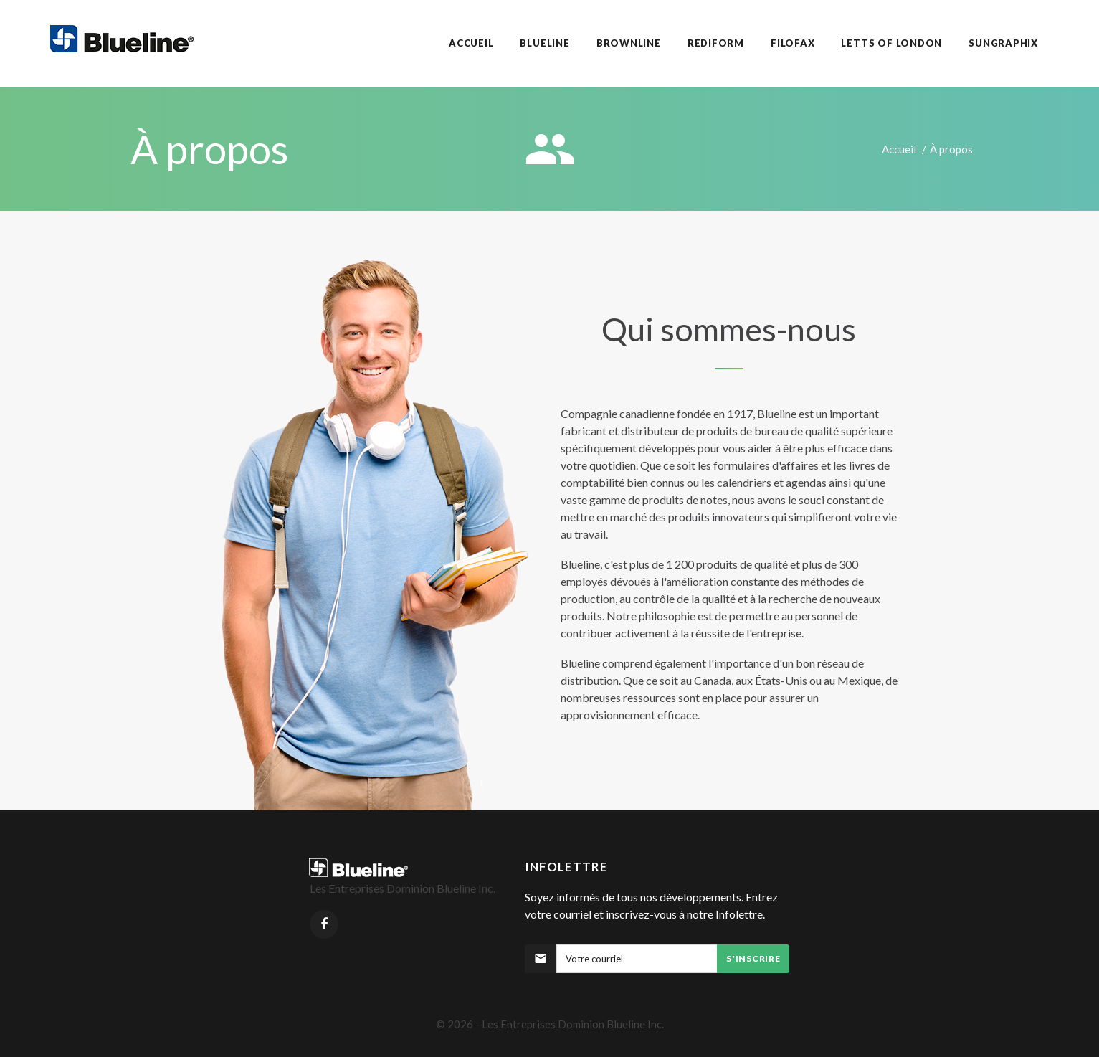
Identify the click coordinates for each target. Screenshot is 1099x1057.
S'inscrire (753, 958)
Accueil (899, 149)
